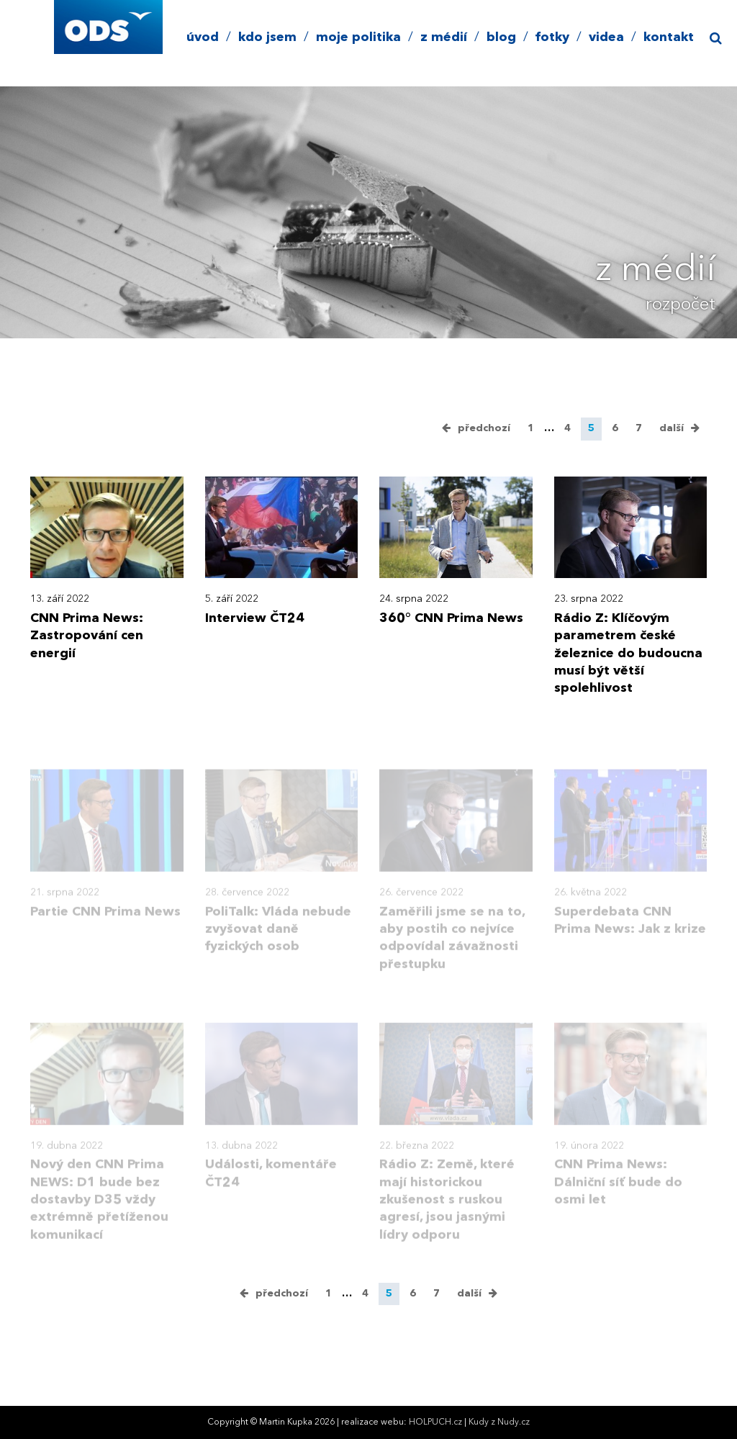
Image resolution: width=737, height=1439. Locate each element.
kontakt (668, 37)
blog (501, 37)
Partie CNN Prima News (105, 922)
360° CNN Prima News (451, 618)
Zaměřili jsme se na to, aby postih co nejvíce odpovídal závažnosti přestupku (452, 949)
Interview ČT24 (254, 618)
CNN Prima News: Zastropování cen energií (86, 636)
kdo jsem (267, 37)
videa (606, 37)
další (671, 428)
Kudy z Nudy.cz (499, 1422)
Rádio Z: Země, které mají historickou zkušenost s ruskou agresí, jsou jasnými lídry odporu (447, 1211)
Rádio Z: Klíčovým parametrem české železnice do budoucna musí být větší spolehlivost (628, 653)
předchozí (484, 428)
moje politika (358, 37)
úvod (202, 37)
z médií (443, 37)
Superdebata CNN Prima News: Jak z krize (630, 931)
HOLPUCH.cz (435, 1422)
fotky (552, 37)
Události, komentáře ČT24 (271, 1185)
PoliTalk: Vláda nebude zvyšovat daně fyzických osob (278, 940)
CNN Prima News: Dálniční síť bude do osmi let (618, 1194)
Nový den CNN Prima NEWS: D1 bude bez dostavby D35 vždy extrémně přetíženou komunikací (99, 1211)
